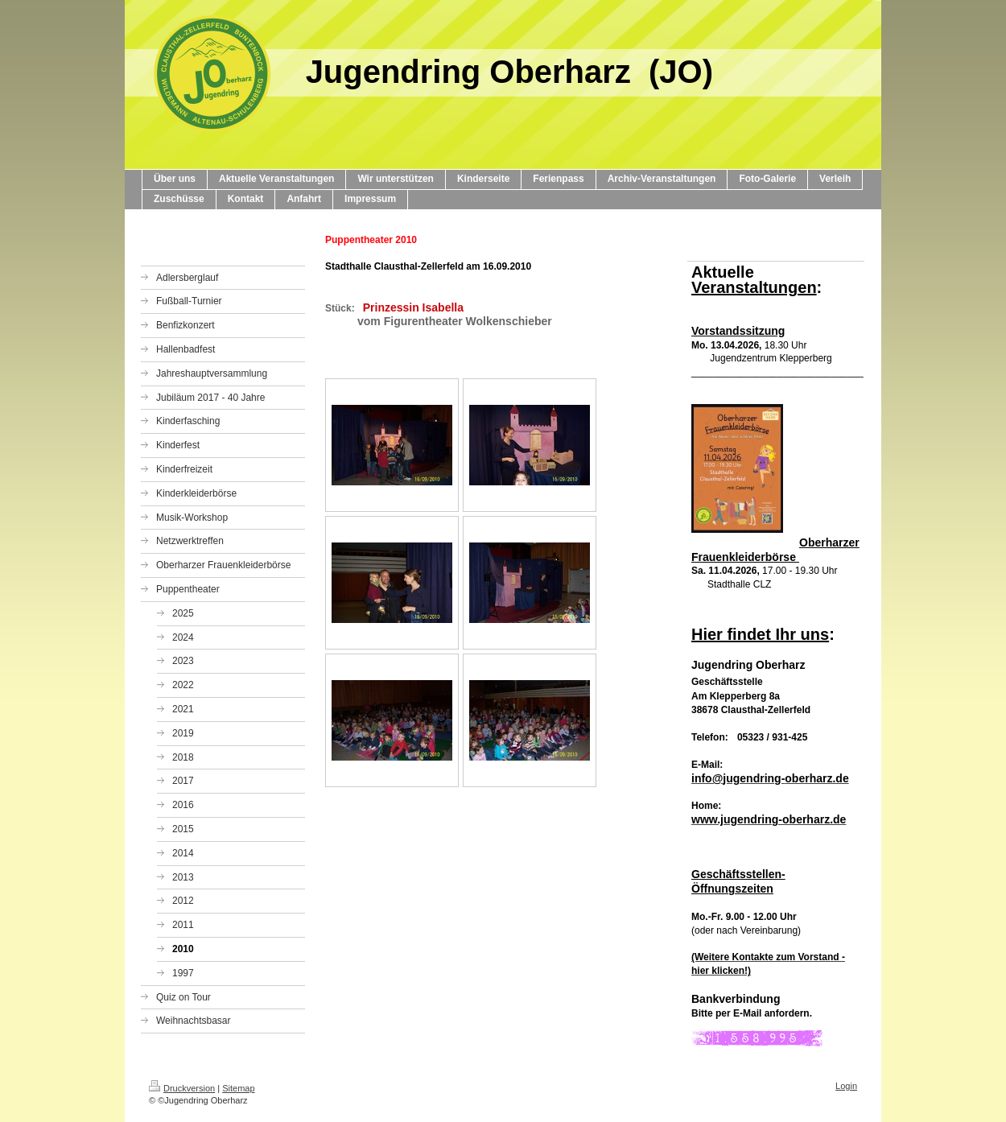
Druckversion (182, 1088)
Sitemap (238, 1088)
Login (846, 1086)
